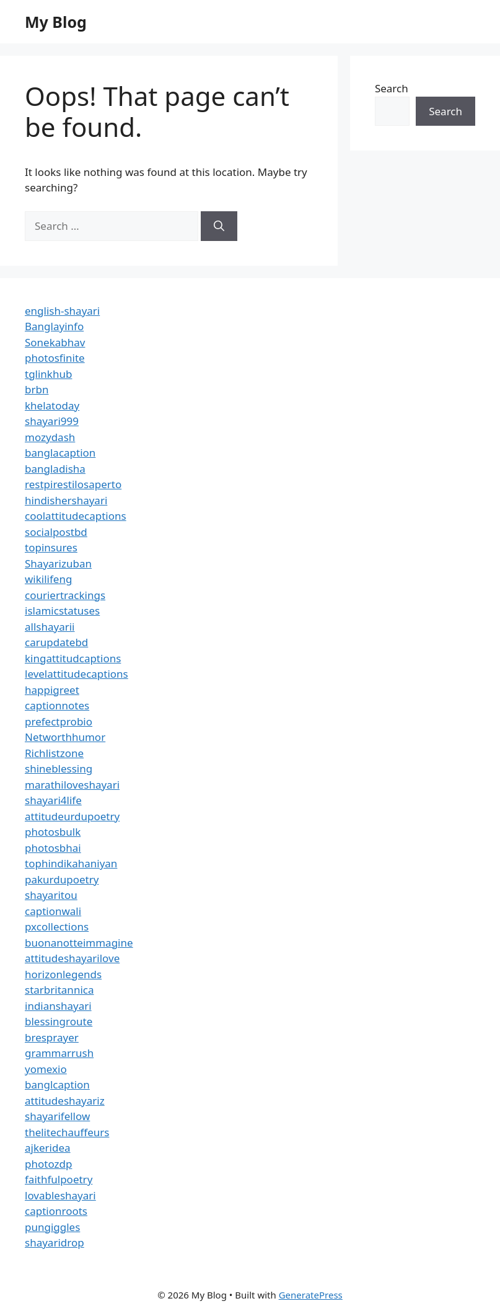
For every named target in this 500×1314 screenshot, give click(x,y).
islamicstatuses (62, 610)
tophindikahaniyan (71, 863)
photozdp (48, 1164)
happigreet (52, 690)
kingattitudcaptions (73, 658)
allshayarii (50, 627)
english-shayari (62, 311)
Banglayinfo (54, 326)
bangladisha (55, 469)
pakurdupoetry (62, 879)
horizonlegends (63, 974)
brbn (36, 389)
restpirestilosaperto (73, 484)
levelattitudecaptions (76, 674)
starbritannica (59, 990)
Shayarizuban (58, 563)
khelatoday (52, 405)
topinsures (51, 547)
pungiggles (52, 1227)
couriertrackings (65, 595)
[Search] (219, 226)
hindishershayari (66, 500)
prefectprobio (58, 721)
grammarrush (59, 1053)
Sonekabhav (55, 342)
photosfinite (55, 358)
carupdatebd (56, 642)
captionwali (53, 911)
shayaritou (51, 895)
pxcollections (57, 926)
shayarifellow (57, 1116)
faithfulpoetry (58, 1179)
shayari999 (52, 421)
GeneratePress (311, 1295)
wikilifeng (48, 579)
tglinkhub (48, 374)
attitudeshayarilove (72, 958)
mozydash (50, 437)
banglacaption (60, 452)
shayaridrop (54, 1242)
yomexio (46, 1069)
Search (391, 88)
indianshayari (58, 1006)
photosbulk (53, 832)
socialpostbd (56, 532)
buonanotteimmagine (79, 942)
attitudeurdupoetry (72, 816)
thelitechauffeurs (67, 1132)
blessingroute (58, 1021)
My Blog (56, 21)
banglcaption (57, 1084)
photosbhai (53, 848)
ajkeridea (48, 1148)
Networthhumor (65, 737)
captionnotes (57, 705)
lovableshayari (60, 1195)
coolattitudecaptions (75, 516)
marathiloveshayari (72, 784)
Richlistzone (54, 753)
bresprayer (52, 1037)
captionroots (56, 1211)
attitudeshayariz (65, 1100)
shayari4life (53, 800)
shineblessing (58, 768)
